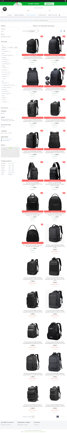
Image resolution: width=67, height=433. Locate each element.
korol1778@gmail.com (7, 139)
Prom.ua (40, 430)
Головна (9, 15)
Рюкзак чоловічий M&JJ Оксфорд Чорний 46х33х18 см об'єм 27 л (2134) (55, 374)
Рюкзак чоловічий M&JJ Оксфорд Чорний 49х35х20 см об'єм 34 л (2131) (55, 89)
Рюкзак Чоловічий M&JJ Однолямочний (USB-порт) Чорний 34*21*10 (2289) (54, 184)
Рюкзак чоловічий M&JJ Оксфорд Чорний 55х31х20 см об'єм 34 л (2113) (33, 405)
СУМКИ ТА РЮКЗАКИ (31, 15)
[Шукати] (49, 10)
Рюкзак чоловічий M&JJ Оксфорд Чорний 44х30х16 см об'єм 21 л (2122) (55, 311)
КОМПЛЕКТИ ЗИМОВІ (19, 15)
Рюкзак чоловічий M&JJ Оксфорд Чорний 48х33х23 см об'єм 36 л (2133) (55, 342)
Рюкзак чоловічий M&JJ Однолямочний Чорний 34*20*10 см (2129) (32, 184)
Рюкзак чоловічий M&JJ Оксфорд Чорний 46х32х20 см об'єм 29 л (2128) (55, 57)
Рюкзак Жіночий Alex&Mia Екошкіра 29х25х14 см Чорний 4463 (54, 214)
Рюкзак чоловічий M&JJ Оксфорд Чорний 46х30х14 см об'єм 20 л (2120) (33, 89)
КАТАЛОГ (3, 29)
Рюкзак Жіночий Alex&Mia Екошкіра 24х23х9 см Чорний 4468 (32, 245)
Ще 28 (4, 78)
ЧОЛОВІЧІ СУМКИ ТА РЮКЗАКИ (26, 20)
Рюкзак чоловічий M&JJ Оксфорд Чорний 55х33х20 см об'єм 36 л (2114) (33, 278)
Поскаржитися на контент (29, 431)
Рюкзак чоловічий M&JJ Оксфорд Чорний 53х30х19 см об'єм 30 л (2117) (33, 120)
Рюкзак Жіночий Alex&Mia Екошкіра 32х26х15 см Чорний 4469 (32, 214)
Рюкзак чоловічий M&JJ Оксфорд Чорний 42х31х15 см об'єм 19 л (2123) (33, 57)
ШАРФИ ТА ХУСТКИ (52, 15)
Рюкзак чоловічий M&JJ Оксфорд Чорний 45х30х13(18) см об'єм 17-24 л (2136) (55, 246)
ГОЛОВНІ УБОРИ (42, 15)
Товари (4, 20)
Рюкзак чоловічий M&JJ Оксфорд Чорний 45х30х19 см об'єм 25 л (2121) (55, 152)
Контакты (36, 424)
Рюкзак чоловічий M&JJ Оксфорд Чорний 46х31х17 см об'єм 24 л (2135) (33, 374)
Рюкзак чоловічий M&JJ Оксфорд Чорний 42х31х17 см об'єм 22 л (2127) (33, 152)
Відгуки (2, 34)
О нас (2, 31)
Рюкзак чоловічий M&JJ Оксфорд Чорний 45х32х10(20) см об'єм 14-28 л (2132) (55, 279)
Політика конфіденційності (40, 431)
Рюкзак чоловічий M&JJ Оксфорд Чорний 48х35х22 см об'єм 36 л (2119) (33, 342)
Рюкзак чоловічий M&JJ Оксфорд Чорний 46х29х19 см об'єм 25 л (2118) (55, 120)
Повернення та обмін (22, 424)
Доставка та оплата (5, 36)
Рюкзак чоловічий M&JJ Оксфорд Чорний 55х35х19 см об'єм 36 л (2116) (33, 311)
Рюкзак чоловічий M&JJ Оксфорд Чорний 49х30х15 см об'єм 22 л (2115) (55, 405)
